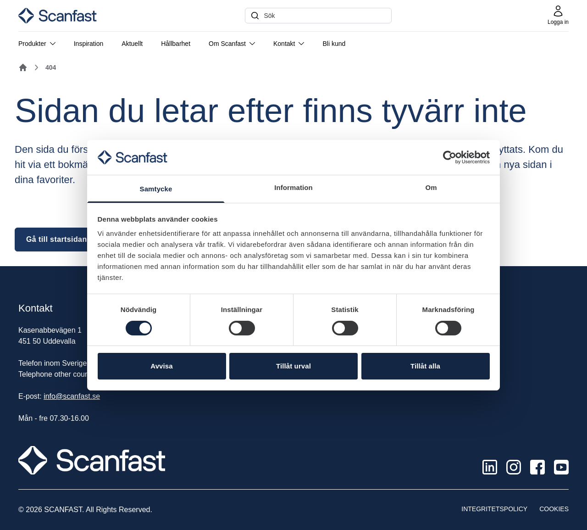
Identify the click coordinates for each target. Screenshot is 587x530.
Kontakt (288, 43)
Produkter (36, 43)
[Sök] (318, 15)
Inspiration (89, 43)
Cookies (554, 509)
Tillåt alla (425, 366)
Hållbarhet (175, 43)
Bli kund (333, 43)
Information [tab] (293, 187)
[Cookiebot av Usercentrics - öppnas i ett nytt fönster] (450, 157)
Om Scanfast (232, 43)
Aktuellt (132, 43)
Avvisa (161, 366)
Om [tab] (431, 187)
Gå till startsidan (56, 239)
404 (50, 67)
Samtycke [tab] (156, 189)
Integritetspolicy (494, 509)
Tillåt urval (293, 366)
